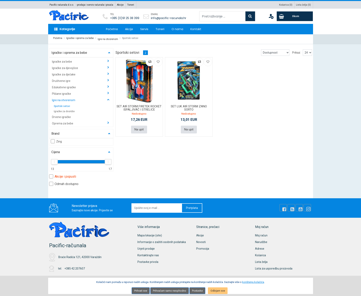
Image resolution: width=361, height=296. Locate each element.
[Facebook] (288, 206)
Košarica (260, 253)
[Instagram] (308, 206)
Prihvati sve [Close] (140, 290)
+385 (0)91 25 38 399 (124, 18)
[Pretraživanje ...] (222, 16)
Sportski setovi (62, 104)
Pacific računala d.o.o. (62, 4)
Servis (144, 29)
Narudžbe (261, 240)
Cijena (55, 150)
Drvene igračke (61, 115)
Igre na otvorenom (108, 38)
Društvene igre (61, 78)
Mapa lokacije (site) (149, 233)
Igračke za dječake (64, 72)
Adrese (259, 246)
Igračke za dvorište (64, 109)
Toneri (130, 4)
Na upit (139, 127)
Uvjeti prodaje (146, 246)
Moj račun (261, 233)
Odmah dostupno (63, 182)
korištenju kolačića (253, 282)
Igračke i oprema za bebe (80, 38)
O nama (177, 29)
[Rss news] (294, 206)
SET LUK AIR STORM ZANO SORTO (189, 106)
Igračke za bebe (62, 59)
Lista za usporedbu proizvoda (273, 266)
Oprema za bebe (63, 121)
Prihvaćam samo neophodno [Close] (169, 290)
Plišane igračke (62, 91)
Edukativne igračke (64, 85)
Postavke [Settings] (197, 290)
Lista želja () (303, 4)
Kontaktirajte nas (148, 253)
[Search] (250, 16)
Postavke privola (147, 259)
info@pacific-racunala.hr (168, 18)
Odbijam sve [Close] (217, 290)
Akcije (120, 4)
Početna (112, 29)
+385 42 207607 (74, 266)
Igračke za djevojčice (65, 66)
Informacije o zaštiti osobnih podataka (161, 240)
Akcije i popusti (62, 174)
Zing (56, 139)
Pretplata (192, 206)
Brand (55, 131)
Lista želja (261, 259)
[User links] (271, 16)
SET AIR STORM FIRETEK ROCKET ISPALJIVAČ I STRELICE (139, 106)
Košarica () (285, 4)
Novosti (201, 240)
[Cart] (295, 16)
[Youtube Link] (301, 206)
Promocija (202, 246)
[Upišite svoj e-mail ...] (157, 206)
